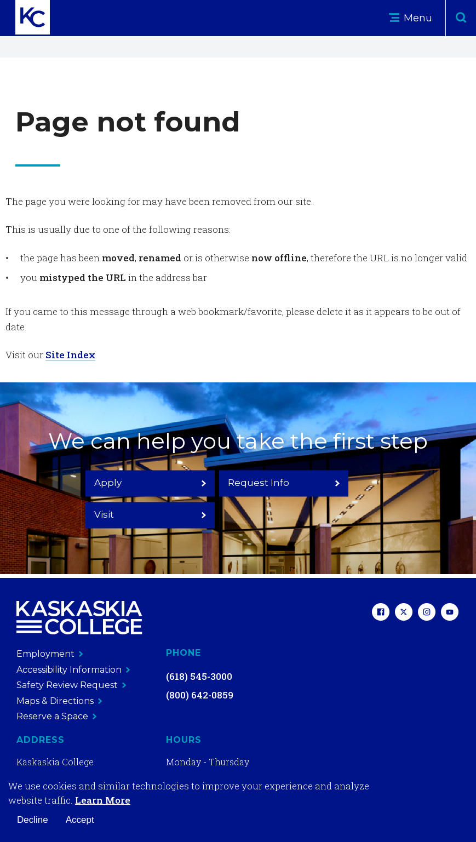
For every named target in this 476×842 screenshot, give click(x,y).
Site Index (70, 354)
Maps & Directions (59, 701)
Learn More (102, 800)
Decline (32, 820)
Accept (80, 820)
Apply (135, 497)
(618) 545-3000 (199, 676)
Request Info (238, 497)
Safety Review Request (71, 685)
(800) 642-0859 (199, 695)
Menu (410, 18)
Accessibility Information (73, 670)
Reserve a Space (56, 716)
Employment (49, 654)
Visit (341, 497)
